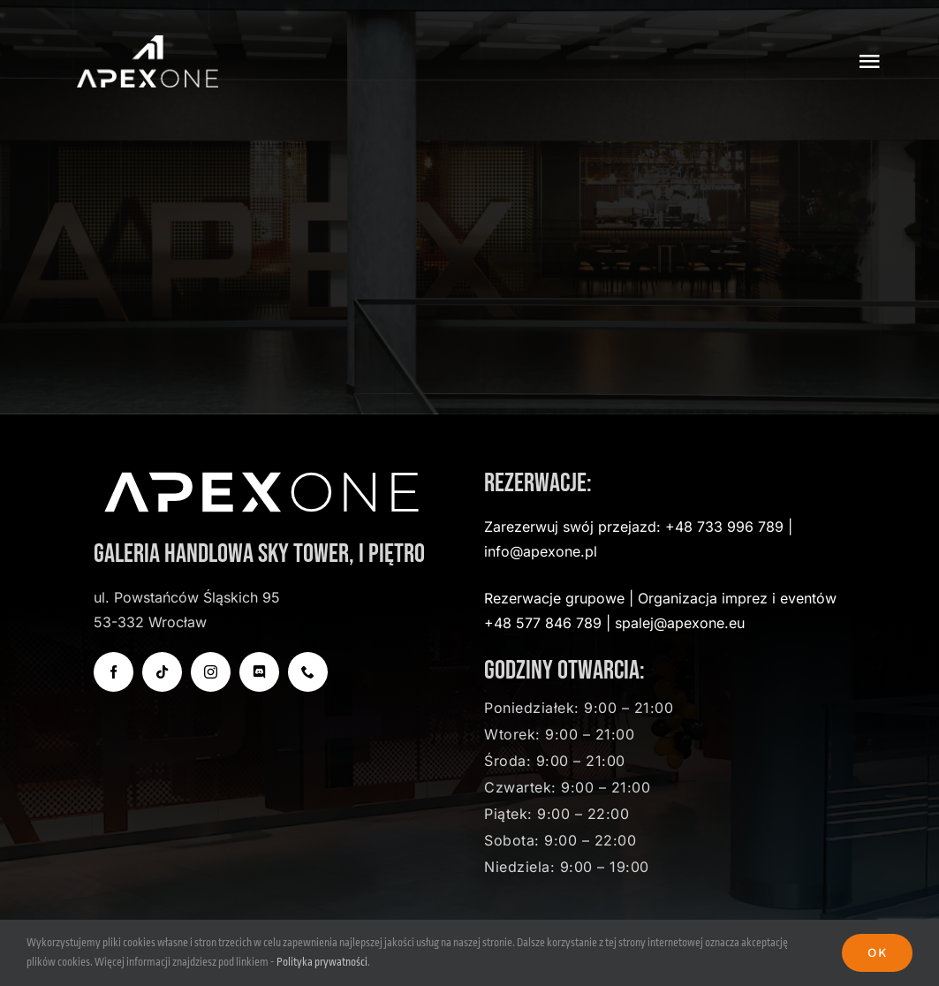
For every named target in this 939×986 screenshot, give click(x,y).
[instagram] (211, 672)
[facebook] (113, 672)
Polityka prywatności (321, 962)
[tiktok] (162, 672)
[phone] (308, 672)
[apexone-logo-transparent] (147, 43)
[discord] (259, 672)
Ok (877, 952)
